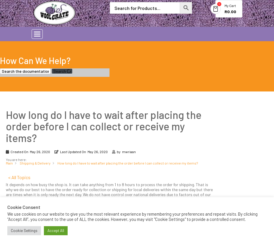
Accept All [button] (55, 230)
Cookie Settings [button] (24, 230)
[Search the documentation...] (25, 71)
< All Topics (19, 177)
